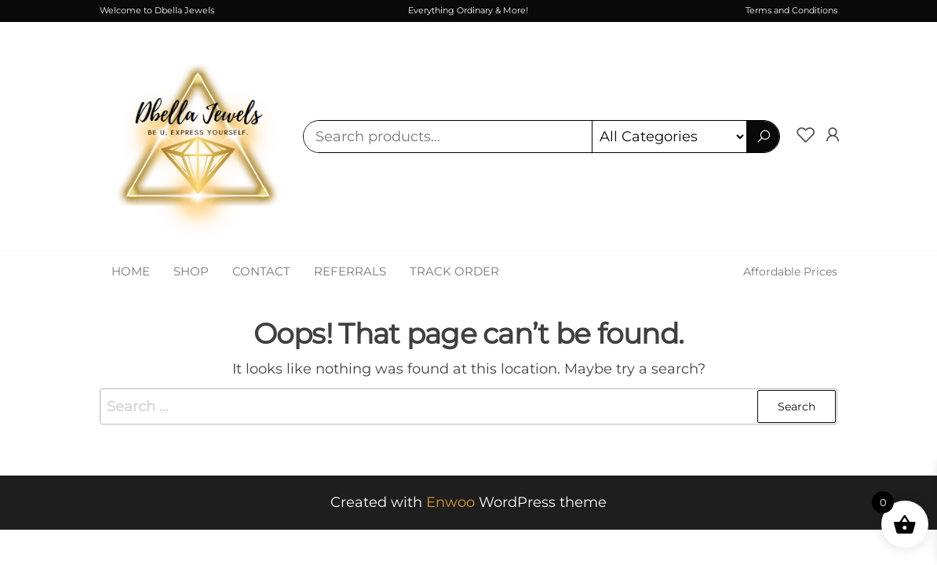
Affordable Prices (790, 271)
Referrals (350, 271)
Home (130, 271)
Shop (191, 271)
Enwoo (450, 502)
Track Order (454, 271)
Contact (261, 271)
